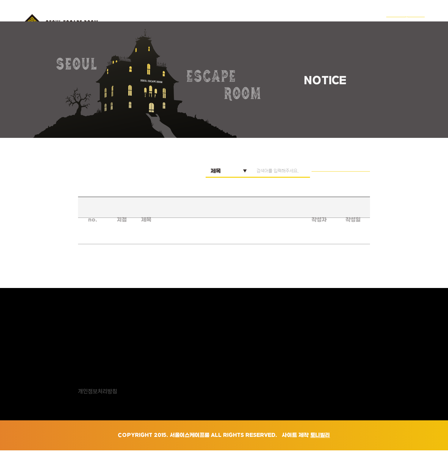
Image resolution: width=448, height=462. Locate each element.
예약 (290, 22)
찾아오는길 (325, 22)
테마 (261, 22)
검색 (352, 183)
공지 (361, 22)
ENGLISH (403, 22)
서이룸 (231, 22)
